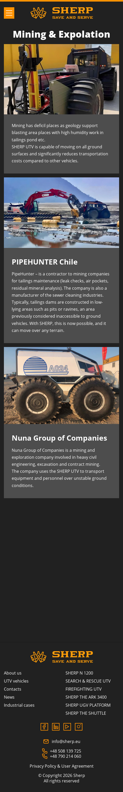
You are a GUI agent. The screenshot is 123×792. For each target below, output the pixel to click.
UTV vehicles (16, 681)
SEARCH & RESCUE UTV (88, 681)
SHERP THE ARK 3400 (86, 697)
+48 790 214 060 (61, 756)
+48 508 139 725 (61, 751)
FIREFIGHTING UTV (84, 689)
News (9, 697)
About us (13, 673)
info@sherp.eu (61, 741)
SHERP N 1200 (79, 673)
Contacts (12, 689)
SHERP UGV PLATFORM (88, 705)
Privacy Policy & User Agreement (62, 766)
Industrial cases (19, 705)
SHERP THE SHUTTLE (86, 713)
